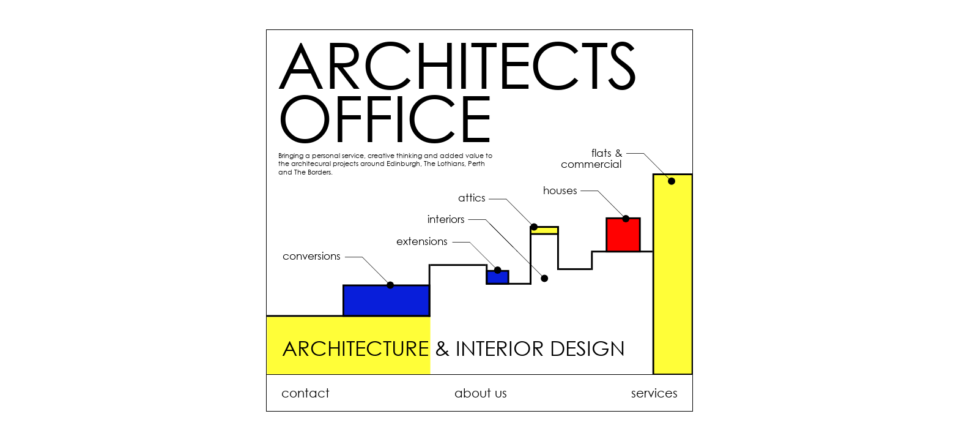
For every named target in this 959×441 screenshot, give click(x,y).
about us (480, 393)
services (654, 393)
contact (305, 393)
